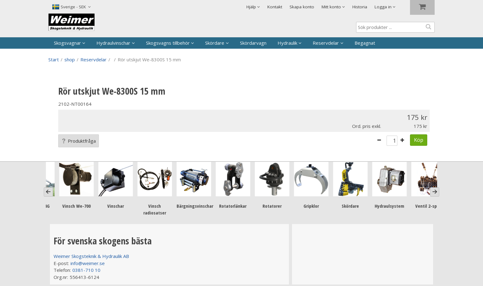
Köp (418, 139)
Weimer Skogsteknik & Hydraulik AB (91, 256)
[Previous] (48, 192)
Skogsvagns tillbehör (168, 43)
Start (53, 59)
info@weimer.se (88, 263)
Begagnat (365, 43)
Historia (359, 7)
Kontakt (274, 7)
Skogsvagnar (67, 43)
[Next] (434, 192)
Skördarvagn (253, 43)
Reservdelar (326, 43)
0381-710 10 (86, 270)
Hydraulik (287, 43)
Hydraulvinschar (113, 43)
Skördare (214, 43)
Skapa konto (302, 7)
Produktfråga (78, 141)
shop (69, 59)
